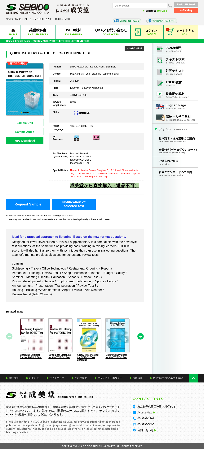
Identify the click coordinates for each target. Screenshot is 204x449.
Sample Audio (24, 131)
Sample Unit (24, 122)
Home (9, 41)
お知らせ (34, 377)
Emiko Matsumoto (79, 67)
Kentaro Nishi (97, 67)
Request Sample (28, 204)
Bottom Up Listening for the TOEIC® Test (59, 356)
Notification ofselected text (74, 204)
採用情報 (138, 377)
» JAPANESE (134, 48)
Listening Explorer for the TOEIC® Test (31, 356)
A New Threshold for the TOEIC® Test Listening (88, 357)
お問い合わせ (145, 430)
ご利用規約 (81, 377)
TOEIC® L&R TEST (80, 74)
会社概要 (14, 377)
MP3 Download (25, 140)
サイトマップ (56, 377)
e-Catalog (186, 10)
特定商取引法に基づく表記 (168, 377)
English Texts (22, 41)
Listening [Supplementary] (105, 74)
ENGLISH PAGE (186, 4)
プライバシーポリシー (109, 377)
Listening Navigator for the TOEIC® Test (116, 356)
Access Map (145, 412)
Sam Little (111, 67)
